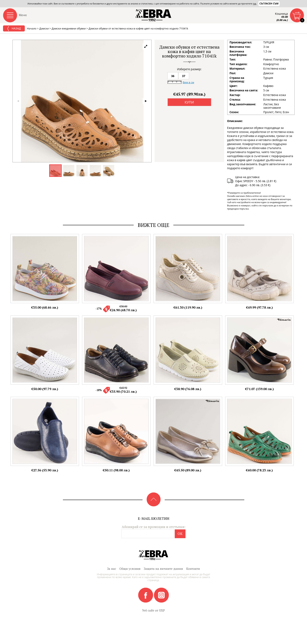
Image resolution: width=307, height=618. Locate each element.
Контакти (193, 569)
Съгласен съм (269, 3)
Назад (14, 28)
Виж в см (188, 82)
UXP (162, 610)
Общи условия (129, 569)
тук (254, 3)
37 (183, 76)
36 (172, 76)
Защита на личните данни (163, 569)
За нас (111, 569)
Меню (23, 15)
